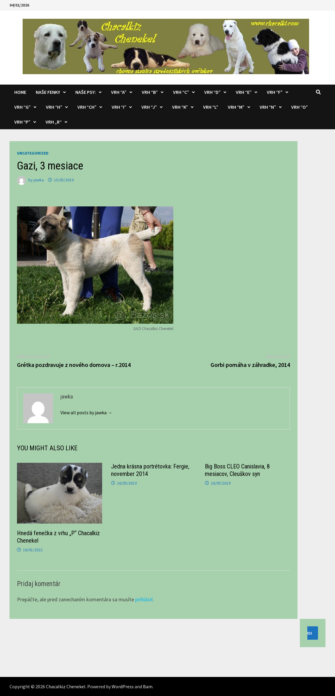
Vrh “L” (210, 107)
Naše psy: (85, 92)
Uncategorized (33, 153)
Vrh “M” (236, 107)
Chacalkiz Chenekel (65, 686)
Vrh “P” (22, 122)
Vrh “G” (22, 107)
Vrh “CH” (86, 107)
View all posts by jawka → (86, 412)
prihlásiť (144, 599)
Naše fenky (48, 92)
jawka (39, 180)
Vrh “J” (149, 107)
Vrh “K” (180, 107)
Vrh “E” (244, 92)
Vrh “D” (212, 92)
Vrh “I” (119, 107)
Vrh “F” (275, 92)
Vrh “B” (150, 92)
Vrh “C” (181, 92)
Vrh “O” (299, 107)
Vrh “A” (119, 92)
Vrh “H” (54, 107)
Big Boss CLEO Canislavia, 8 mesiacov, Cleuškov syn (237, 470)
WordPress (123, 686)
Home (20, 92)
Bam (147, 686)
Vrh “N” (268, 107)
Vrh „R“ (54, 122)
